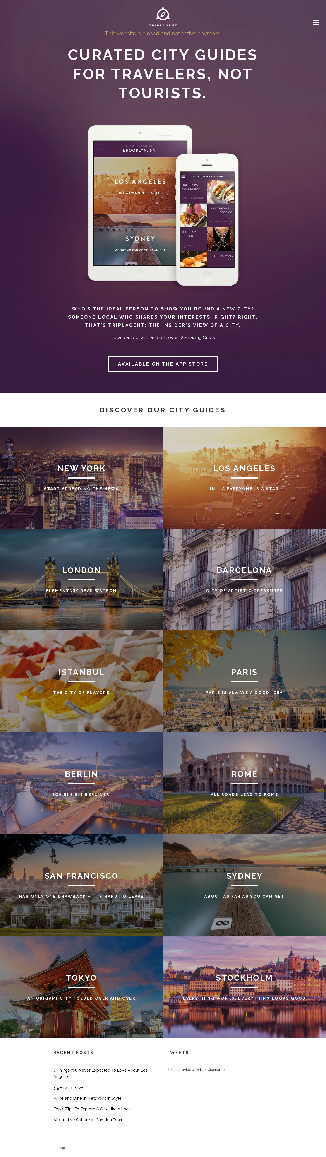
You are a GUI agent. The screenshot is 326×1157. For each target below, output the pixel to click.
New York (81, 468)
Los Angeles (244, 468)
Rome (244, 774)
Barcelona (244, 570)
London (81, 570)
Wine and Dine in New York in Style (87, 1098)
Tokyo (81, 977)
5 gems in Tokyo (69, 1087)
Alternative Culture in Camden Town (88, 1119)
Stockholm (244, 977)
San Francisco (82, 875)
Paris (244, 672)
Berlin (81, 774)
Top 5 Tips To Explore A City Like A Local (92, 1108)
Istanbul (82, 672)
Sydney (244, 875)
